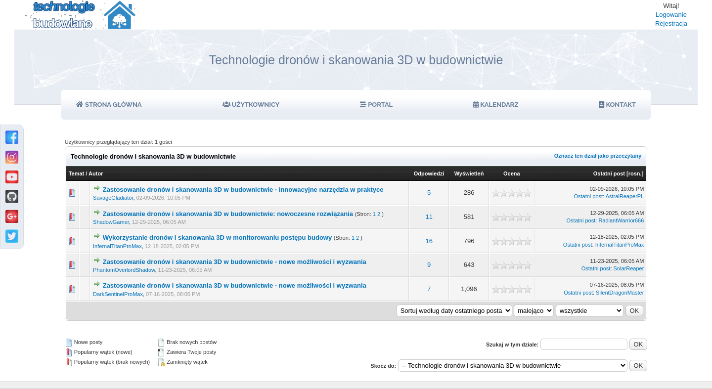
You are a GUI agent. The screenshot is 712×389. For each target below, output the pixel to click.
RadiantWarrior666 (621, 220)
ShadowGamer (111, 222)
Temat (77, 173)
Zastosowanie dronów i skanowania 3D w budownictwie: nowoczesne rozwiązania (228, 213)
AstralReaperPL (625, 196)
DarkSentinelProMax (118, 294)
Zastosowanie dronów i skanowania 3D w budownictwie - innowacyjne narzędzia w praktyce (243, 189)
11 (428, 216)
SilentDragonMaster (620, 293)
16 (428, 241)
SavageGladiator (113, 198)
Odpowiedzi (429, 173)
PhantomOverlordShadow (124, 270)
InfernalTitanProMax (117, 246)
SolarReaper (629, 268)
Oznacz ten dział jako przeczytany (598, 156)
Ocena (511, 173)
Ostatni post (609, 173)
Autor (96, 173)
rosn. (635, 173)
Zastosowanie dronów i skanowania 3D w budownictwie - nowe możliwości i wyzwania (234, 261)
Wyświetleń (469, 173)
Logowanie (671, 14)
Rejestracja (671, 23)
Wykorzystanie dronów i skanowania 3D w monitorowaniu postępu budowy (217, 237)
